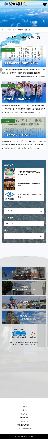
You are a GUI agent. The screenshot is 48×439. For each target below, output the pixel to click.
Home (24, 403)
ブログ (8, 85)
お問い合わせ (24, 421)
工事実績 (24, 406)
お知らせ (8, 50)
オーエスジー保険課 (24, 428)
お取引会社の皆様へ (24, 425)
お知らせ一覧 (24, 417)
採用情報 (24, 414)
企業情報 (24, 410)
